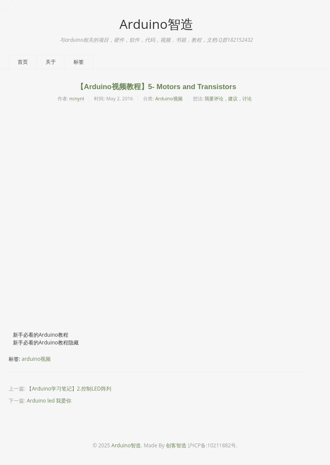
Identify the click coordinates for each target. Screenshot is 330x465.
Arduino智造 (156, 24)
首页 (23, 61)
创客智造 (176, 445)
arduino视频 (36, 359)
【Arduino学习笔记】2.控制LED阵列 (69, 388)
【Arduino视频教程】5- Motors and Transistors (156, 87)
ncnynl (76, 98)
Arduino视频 (169, 98)
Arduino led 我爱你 (49, 400)
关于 (51, 61)
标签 (78, 61)
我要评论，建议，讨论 (228, 98)
